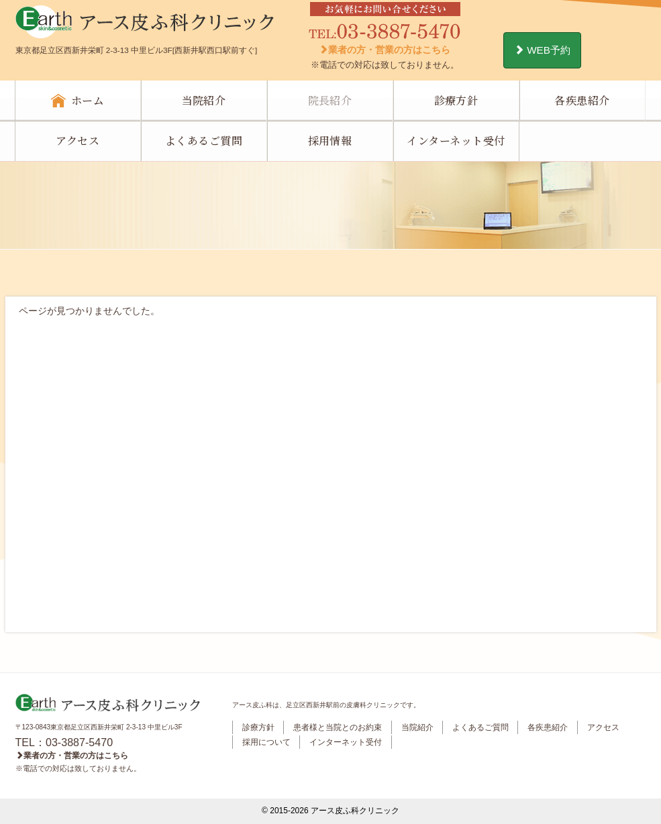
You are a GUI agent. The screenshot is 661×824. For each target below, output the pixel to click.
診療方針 (456, 100)
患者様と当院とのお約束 (337, 727)
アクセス (78, 140)
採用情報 (330, 140)
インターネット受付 (456, 140)
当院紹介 (204, 100)
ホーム (87, 100)
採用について (266, 742)
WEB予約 (542, 50)
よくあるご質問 (203, 140)
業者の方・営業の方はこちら (384, 49)
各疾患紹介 (581, 100)
